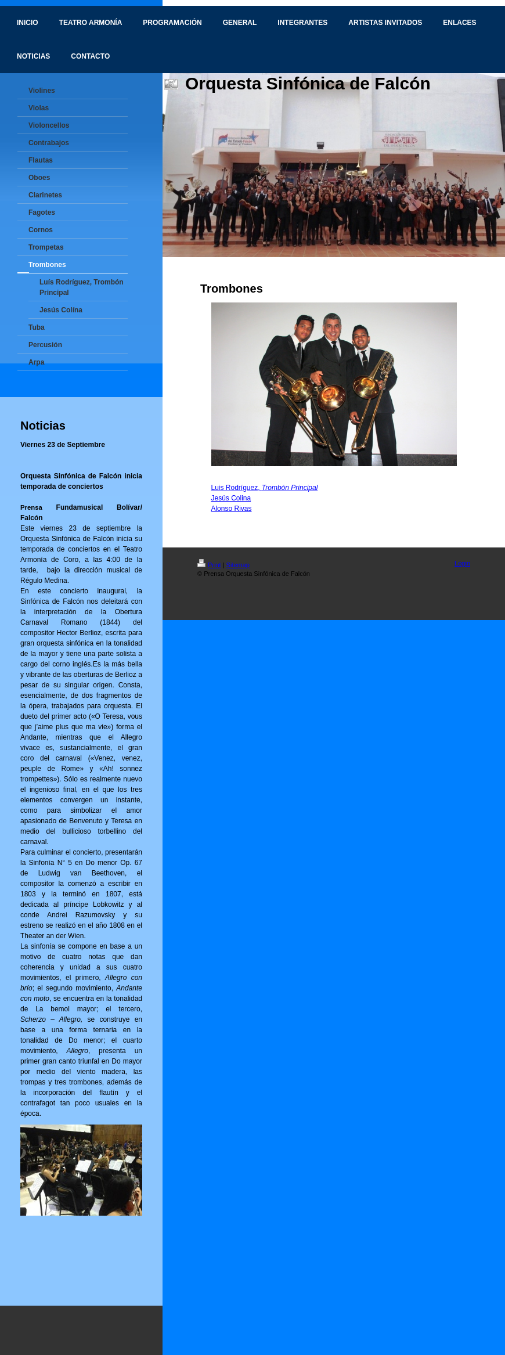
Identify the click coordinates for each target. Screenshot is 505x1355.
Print (209, 564)
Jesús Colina (231, 498)
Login (462, 563)
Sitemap (238, 564)
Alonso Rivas (231, 508)
